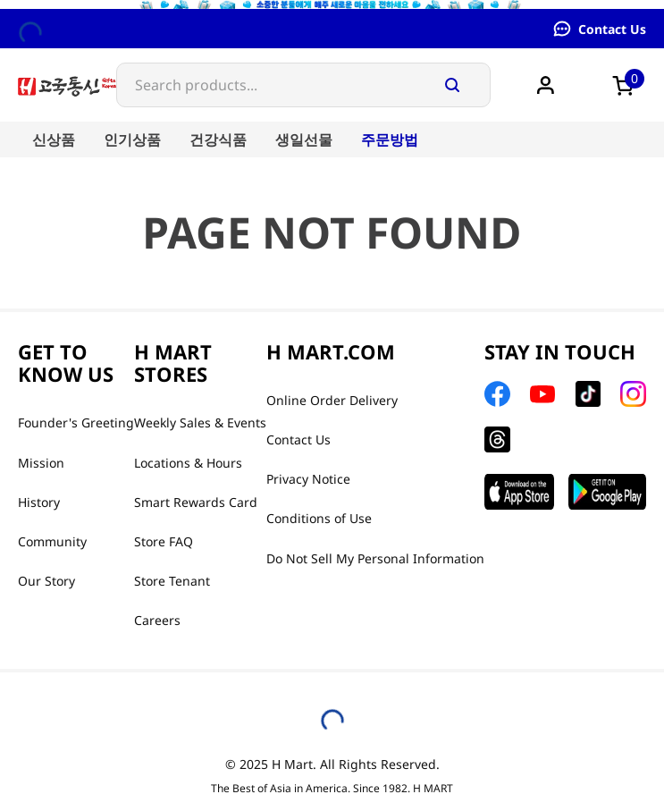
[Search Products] (452, 84)
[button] (628, 85)
